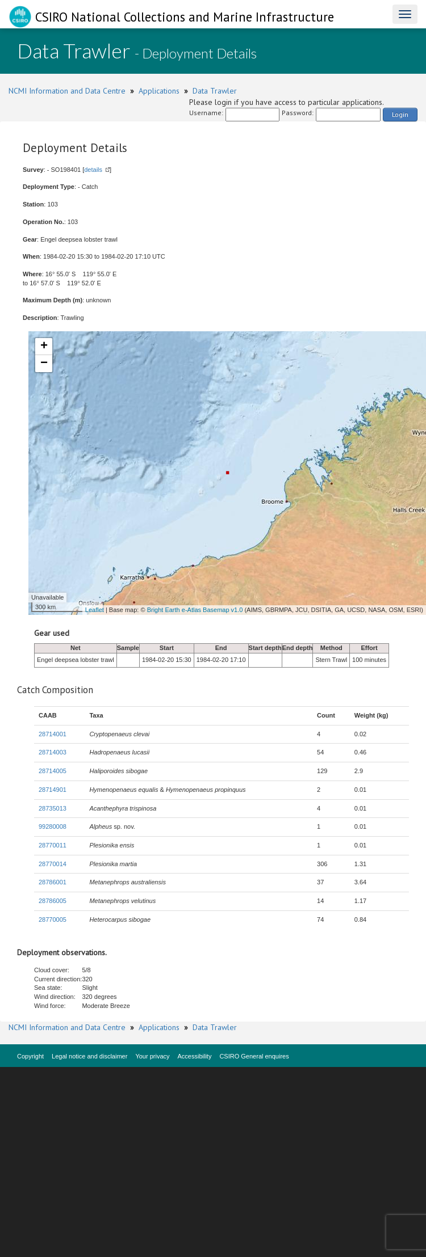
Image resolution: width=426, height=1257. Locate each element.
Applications (159, 91)
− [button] (44, 363)
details (93, 169)
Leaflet (94, 609)
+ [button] (44, 346)
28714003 (52, 752)
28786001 (52, 882)
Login (400, 114)
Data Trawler (215, 91)
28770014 (52, 864)
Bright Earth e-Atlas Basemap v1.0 (195, 609)
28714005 (52, 770)
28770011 (52, 845)
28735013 (52, 808)
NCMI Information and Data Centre (67, 91)
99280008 (52, 826)
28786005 (52, 900)
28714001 (52, 734)
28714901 (52, 789)
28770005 (52, 919)
